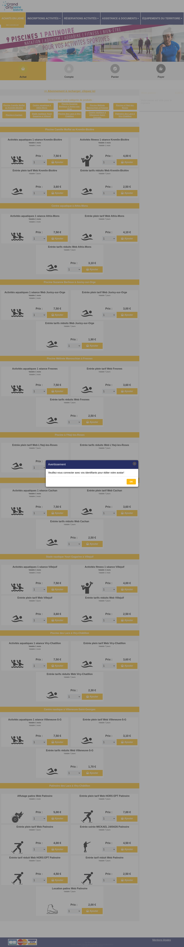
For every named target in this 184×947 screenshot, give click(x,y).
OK (131, 481)
